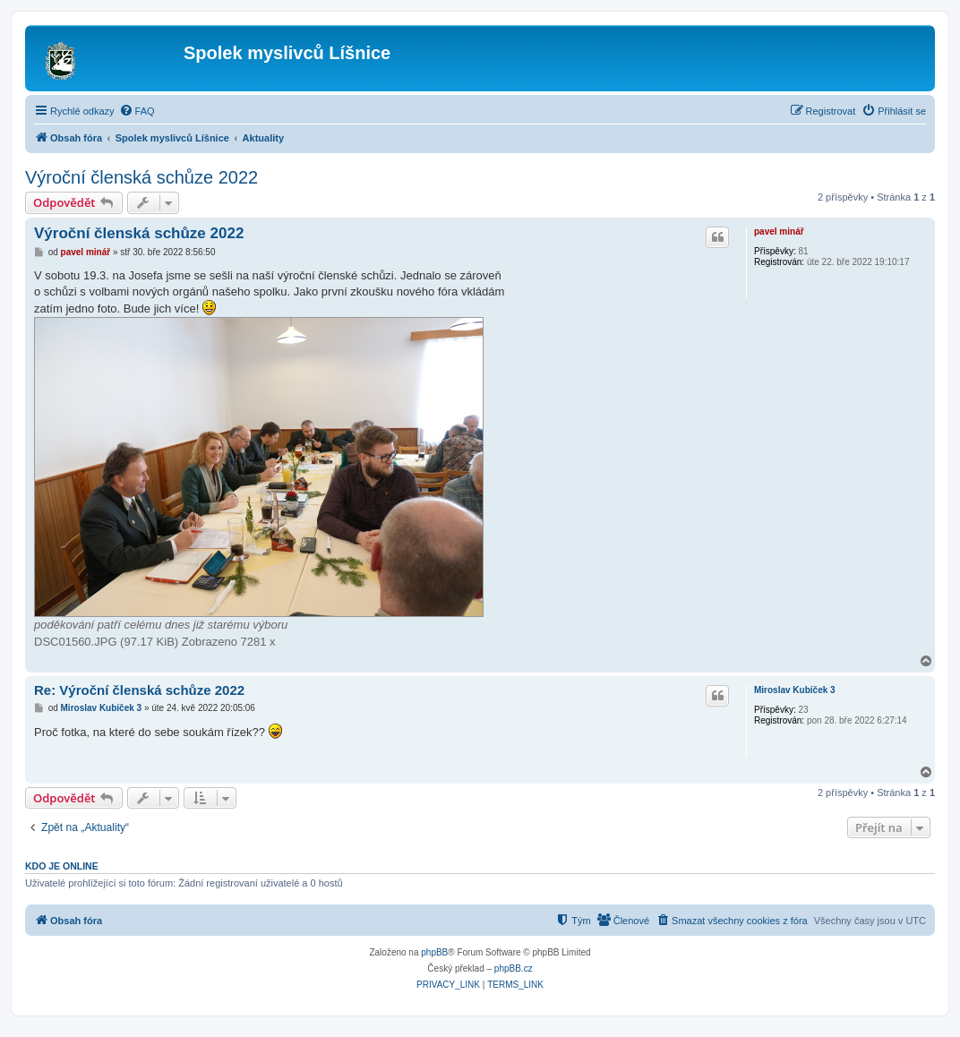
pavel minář (779, 231)
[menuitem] (137, 111)
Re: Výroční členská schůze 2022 (139, 690)
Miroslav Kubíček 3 (795, 690)
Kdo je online (62, 866)
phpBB (434, 952)
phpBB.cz (513, 968)
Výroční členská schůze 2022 (141, 177)
